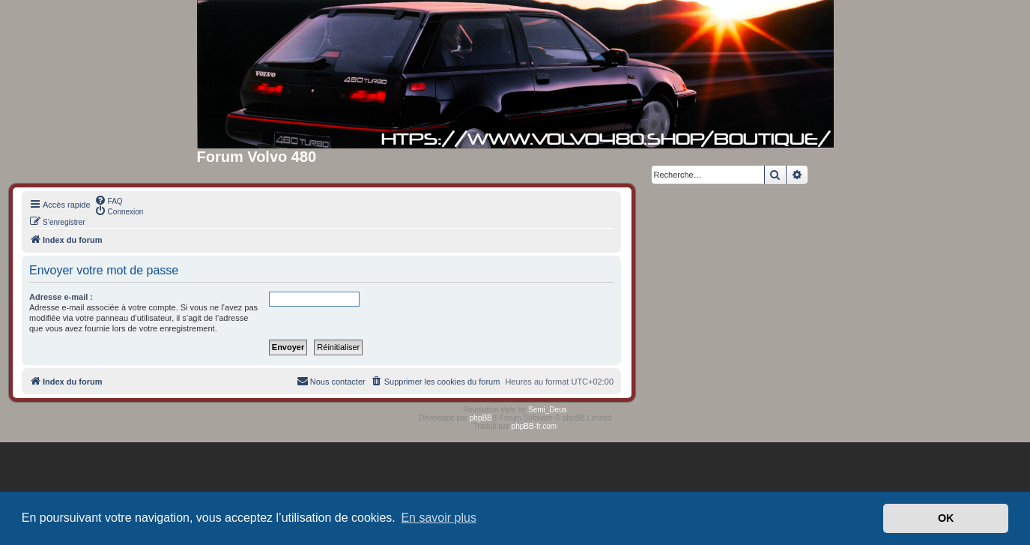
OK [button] (946, 518)
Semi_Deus (547, 410)
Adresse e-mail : (61, 296)
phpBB (481, 418)
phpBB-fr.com (534, 426)
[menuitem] (108, 200)
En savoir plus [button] (438, 517)
